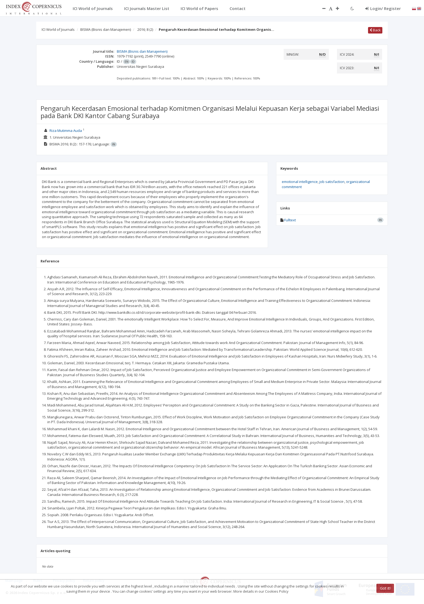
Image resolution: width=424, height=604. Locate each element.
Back (375, 30)
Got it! (385, 588)
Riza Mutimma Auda (65, 130)
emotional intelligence (300, 181)
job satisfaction (332, 181)
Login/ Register (383, 8)
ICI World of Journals (58, 29)
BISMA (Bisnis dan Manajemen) (105, 29)
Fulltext (290, 220)
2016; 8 (145, 29)
